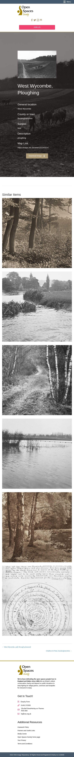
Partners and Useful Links (26, 730)
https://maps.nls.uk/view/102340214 (33, 148)
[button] (37, 155)
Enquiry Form (25, 702)
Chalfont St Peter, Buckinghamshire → (59, 651)
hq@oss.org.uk (26, 714)
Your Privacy (22, 740)
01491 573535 (26, 705)
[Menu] (67, 2)
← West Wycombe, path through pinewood (16, 647)
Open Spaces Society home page (29, 737)
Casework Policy (23, 727)
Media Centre (22, 734)
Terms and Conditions (25, 744)
